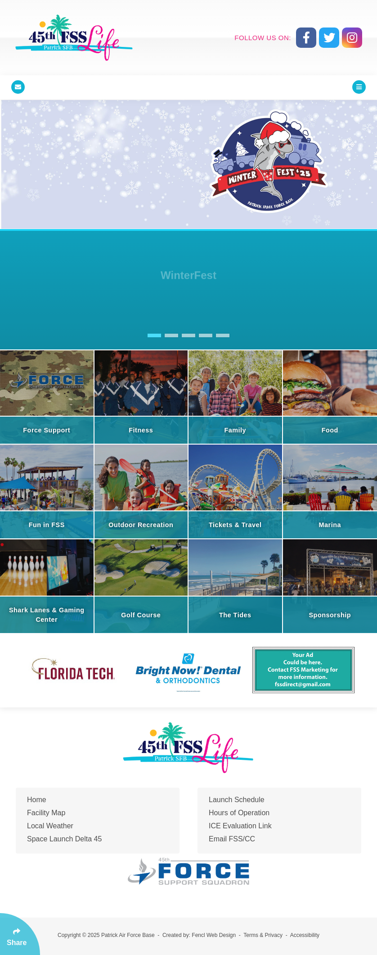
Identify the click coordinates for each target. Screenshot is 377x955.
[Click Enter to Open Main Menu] (359, 87)
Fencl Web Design (214, 935)
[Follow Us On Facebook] (306, 38)
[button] (154, 335)
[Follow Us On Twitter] (329, 38)
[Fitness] (141, 396)
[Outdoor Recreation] (141, 491)
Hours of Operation (239, 813)
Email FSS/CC (232, 839)
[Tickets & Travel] (235, 491)
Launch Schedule (237, 799)
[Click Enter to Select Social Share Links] (20, 934)
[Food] (330, 396)
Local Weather (50, 826)
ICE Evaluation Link (240, 826)
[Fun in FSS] (47, 491)
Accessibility (304, 935)
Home (36, 799)
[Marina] (330, 491)
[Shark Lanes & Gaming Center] (47, 585)
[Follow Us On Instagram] (352, 38)
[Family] (235, 396)
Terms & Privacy (263, 935)
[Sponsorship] (330, 585)
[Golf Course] (141, 585)
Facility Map (46, 813)
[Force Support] (47, 396)
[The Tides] (235, 585)
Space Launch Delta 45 (64, 839)
